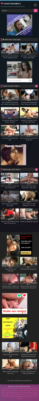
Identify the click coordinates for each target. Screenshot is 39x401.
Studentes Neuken (22, 396)
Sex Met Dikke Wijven (30, 394)
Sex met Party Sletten (8, 396)
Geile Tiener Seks (6, 394)
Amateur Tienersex (22, 392)
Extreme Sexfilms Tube (22, 388)
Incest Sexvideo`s (11, 3)
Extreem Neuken (9, 390)
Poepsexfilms (33, 392)
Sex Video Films (18, 394)
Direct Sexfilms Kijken (8, 392)
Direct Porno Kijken (21, 390)
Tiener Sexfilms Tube (7, 388)
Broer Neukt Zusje (33, 390)
